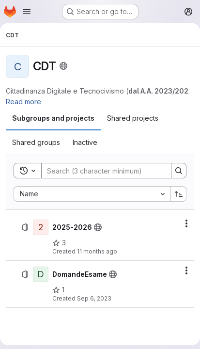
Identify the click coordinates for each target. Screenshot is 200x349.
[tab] (53, 118)
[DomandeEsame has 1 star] (58, 290)
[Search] (105, 170)
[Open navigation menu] (26, 11)
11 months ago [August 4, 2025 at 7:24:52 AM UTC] (97, 251)
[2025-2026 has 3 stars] (59, 243)
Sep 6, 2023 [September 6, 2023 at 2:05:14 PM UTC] (94, 298)
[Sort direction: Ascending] (178, 194)
